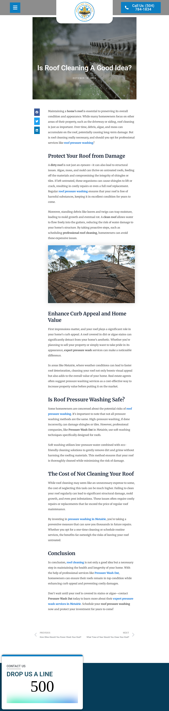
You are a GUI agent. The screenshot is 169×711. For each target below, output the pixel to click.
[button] (37, 112)
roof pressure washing (78, 142)
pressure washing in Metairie (87, 519)
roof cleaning (75, 562)
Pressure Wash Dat (107, 573)
